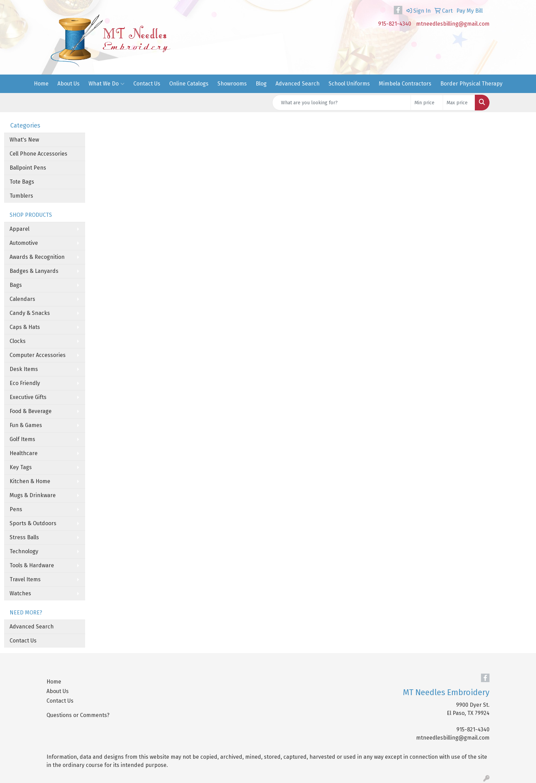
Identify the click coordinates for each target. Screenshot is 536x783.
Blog (261, 83)
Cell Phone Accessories (38, 153)
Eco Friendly (25, 383)
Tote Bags (22, 181)
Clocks (18, 341)
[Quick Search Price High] (459, 102)
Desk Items (24, 369)
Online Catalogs (189, 83)
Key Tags (21, 467)
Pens (16, 509)
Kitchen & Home (30, 481)
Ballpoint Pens (28, 167)
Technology (24, 551)
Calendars (22, 299)
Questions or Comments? (77, 715)
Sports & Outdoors (33, 523)
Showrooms (232, 83)
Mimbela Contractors (405, 83)
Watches (20, 593)
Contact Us (146, 83)
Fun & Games (26, 425)
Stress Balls (24, 537)
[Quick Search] (341, 102)
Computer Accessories (38, 355)
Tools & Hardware (32, 565)
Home (41, 83)
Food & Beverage (31, 411)
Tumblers (21, 196)
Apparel (19, 229)
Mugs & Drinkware (33, 495)
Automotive (24, 243)
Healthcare (24, 453)
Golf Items (22, 439)
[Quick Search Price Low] (427, 102)
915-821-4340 (394, 24)
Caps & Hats (25, 327)
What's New (24, 139)
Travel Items (25, 579)
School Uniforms (349, 83)
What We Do (106, 84)
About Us (68, 83)
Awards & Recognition (37, 257)
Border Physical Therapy (471, 83)
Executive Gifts (28, 397)
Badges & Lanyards (34, 271)
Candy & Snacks (30, 313)
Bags (16, 285)
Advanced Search (298, 83)
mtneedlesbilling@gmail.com (453, 24)
